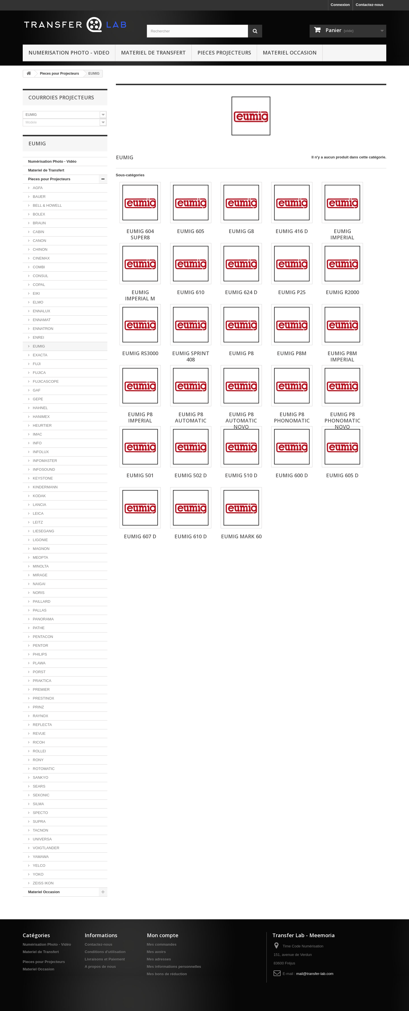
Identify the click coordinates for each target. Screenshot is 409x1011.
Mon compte (162, 935)
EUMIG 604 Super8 (140, 234)
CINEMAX (41, 258)
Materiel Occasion (290, 52)
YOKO (37, 874)
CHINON (39, 249)
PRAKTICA (41, 681)
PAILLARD (41, 601)
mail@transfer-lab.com (314, 974)
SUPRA (38, 821)
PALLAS (39, 610)
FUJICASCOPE (45, 381)
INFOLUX (40, 452)
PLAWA (38, 663)
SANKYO (40, 777)
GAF (36, 390)
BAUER (38, 196)
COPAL (38, 284)
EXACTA (39, 355)
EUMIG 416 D (292, 231)
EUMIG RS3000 (140, 353)
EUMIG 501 (140, 475)
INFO (37, 443)
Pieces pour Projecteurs (59, 74)
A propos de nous (100, 966)
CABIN (38, 232)
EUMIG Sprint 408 (190, 356)
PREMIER (41, 689)
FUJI (36, 364)
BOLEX (38, 214)
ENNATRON (42, 328)
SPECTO (40, 813)
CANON (39, 240)
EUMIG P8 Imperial (140, 417)
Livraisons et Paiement (105, 959)
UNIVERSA (42, 839)
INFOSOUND (43, 469)
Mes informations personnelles (174, 966)
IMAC (37, 434)
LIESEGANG (43, 531)
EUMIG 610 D (190, 536)
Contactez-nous (370, 5)
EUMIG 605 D (342, 475)
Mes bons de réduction (167, 974)
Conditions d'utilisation (105, 952)
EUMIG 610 (190, 292)
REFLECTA (42, 725)
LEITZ (37, 522)
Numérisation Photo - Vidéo (52, 161)
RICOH (38, 742)
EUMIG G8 (241, 231)
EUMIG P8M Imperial (342, 356)
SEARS (38, 786)
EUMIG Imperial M (140, 295)
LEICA (37, 513)
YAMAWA (40, 857)
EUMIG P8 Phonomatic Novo (342, 420)
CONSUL (40, 276)
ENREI (38, 337)
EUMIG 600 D (292, 475)
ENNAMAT (41, 320)
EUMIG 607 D (140, 536)
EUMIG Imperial (342, 234)
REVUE (38, 733)
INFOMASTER (44, 461)
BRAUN (39, 223)
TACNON (40, 830)
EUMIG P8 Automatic (190, 417)
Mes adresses (159, 959)
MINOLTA (40, 566)
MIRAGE (39, 575)
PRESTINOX (43, 698)
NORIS (38, 593)
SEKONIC (40, 795)
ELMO (37, 302)
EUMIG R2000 (342, 292)
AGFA (37, 188)
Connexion (340, 5)
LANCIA (39, 505)
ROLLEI (39, 751)
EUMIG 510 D (241, 475)
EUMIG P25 (292, 292)
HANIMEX (41, 417)
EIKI (36, 293)
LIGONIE (40, 540)
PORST (38, 672)
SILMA (38, 804)
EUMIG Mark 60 (241, 536)
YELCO (38, 865)
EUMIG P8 (241, 353)
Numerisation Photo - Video (68, 52)
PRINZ (38, 707)
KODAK (39, 496)
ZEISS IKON (43, 883)
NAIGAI (38, 584)
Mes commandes (162, 944)
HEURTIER (42, 425)
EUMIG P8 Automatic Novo (241, 420)
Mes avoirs (156, 952)
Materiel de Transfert (153, 52)
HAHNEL (40, 408)
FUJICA (39, 373)
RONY (37, 760)
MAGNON (40, 549)
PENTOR (40, 645)
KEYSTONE (42, 478)
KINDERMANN (45, 487)
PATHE (38, 628)
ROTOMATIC (43, 769)
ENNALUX (41, 311)
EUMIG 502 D (190, 475)
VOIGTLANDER (45, 848)
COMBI (38, 267)
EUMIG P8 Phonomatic (292, 417)
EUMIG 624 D (241, 292)
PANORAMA (43, 619)
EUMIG (38, 346)
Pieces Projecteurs (224, 52)
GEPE (37, 399)
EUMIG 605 (190, 231)
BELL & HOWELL (47, 205)
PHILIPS (39, 654)
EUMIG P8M (291, 353)
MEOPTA (40, 557)
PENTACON (42, 637)
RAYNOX (40, 716)
